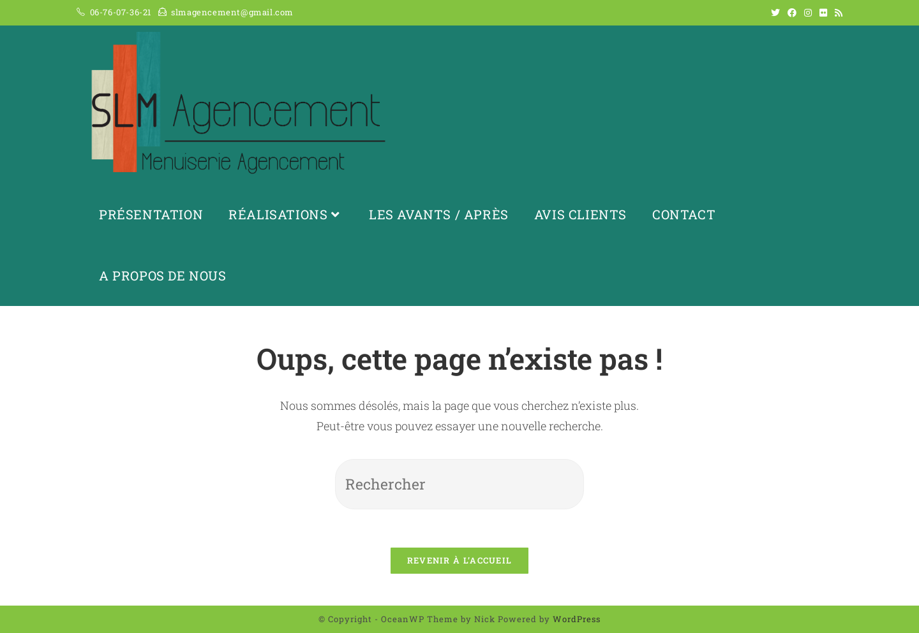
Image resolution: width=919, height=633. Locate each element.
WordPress (577, 619)
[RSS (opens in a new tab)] (836, 12)
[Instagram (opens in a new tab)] (808, 12)
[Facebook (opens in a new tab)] (792, 12)
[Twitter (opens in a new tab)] (775, 12)
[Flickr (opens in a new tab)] (823, 12)
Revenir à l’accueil (459, 560)
